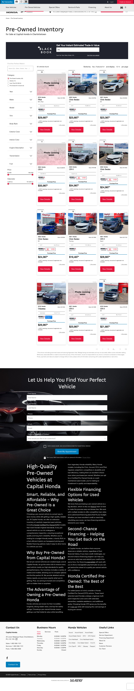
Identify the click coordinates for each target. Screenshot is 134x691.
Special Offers (104, 640)
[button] (7, 2)
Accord (71, 640)
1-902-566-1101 (88, 7)
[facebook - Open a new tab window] (7, 665)
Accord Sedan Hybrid (75, 643)
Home (7, 26)
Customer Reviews (105, 654)
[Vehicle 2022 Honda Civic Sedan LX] (113, 162)
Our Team (102, 656)
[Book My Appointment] (67, 459)
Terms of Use (32, 682)
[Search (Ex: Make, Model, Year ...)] (20, 76)
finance (93, 514)
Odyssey (85, 654)
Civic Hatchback (73, 647)
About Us (102, 648)
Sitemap (23, 682)
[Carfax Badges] (41, 117)
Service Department (105, 643)
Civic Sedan (72, 650)
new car (74, 614)
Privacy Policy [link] (86, 465)
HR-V (79, 654)
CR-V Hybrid (91, 643)
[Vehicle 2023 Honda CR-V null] (82, 162)
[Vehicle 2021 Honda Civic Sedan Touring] (82, 231)
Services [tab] (48, 639)
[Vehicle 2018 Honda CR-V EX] (113, 301)
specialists (91, 570)
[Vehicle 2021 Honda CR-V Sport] (113, 231)
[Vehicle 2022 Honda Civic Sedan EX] (82, 92)
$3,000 (9, 180)
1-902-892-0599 (15, 656)
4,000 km (10, 189)
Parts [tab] (56, 639)
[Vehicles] (77, 57)
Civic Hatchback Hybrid (86, 647)
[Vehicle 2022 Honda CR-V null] (51, 162)
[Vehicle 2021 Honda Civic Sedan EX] (113, 92)
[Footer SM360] (76, 688)
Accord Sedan (89, 640)
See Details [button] (45, 137)
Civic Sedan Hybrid (83, 650)
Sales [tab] (39, 639)
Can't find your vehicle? (93, 63)
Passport (92, 654)
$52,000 (31, 180)
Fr (126, 11)
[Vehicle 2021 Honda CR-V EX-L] (82, 301)
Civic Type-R (72, 654)
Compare (63, 80)
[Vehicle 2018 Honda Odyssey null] (51, 301)
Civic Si (92, 650)
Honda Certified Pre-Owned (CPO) (47, 533)
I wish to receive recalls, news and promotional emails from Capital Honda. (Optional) (68, 453)
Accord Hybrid (79, 640)
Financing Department (106, 645)
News (101, 651)
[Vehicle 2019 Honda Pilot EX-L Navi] (51, 92)
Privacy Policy (42, 682)
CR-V (84, 643)
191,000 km (30, 189)
